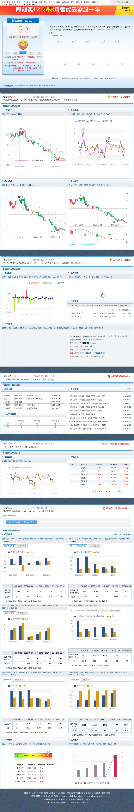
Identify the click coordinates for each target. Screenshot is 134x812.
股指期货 (57, 2)
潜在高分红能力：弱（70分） (21, 522)
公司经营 (8, 534)
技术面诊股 (57, 69)
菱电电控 (84, 485)
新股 (40, 2)
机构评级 (8, 740)
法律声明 (74, 803)
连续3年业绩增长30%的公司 (118, 508)
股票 (8, 2)
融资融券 (65, 2)
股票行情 (79, 2)
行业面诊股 (100, 69)
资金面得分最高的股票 (11, 269)
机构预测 (74, 740)
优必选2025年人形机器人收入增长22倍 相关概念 (88, 425)
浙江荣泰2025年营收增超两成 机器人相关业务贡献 (89, 421)
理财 (45, 2)
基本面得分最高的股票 (11, 530)
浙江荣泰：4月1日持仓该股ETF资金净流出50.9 (87, 407)
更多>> (129, 389)
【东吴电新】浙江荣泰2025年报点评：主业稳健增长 (89, 403)
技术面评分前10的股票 (121, 97)
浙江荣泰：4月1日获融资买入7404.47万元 (86, 411)
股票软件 (95, 2)
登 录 (119, 2)
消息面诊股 (86, 69)
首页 (3, 2)
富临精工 (84, 468)
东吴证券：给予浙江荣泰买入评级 (82, 414)
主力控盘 (74, 273)
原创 (50, 2)
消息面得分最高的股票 (11, 385)
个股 (23, 2)
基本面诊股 (115, 69)
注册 (39, 86)
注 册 (126, 2)
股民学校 (87, 2)
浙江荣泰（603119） (23, 20)
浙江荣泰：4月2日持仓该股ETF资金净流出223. (87, 396)
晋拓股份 (84, 481)
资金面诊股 (71, 69)
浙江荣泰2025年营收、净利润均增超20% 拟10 (87, 418)
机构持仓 (8, 324)
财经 (13, 2)
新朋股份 (84, 478)
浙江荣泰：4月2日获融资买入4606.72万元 (86, 400)
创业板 (34, 2)
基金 (18, 2)
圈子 (72, 2)
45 (110, 491)
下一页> (117, 491)
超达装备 (84, 475)
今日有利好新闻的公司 (121, 376)
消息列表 (8, 389)
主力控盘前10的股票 (122, 260)
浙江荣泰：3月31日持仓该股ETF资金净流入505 (88, 429)
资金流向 (8, 273)
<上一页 (80, 491)
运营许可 (84, 803)
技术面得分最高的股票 (11, 106)
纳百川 (83, 471)
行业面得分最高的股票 (11, 453)
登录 (31, 86)
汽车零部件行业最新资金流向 (118, 444)
